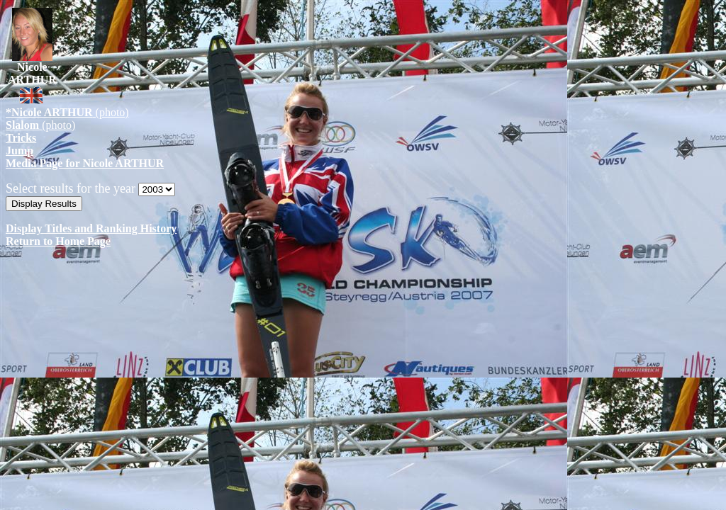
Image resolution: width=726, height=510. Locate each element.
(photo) (67, 112)
